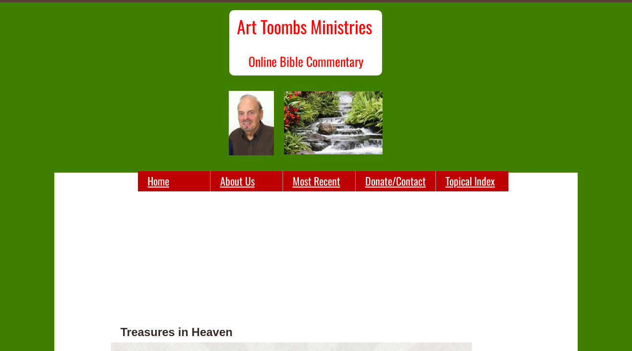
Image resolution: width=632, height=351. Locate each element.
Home (158, 180)
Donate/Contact (395, 180)
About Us (237, 180)
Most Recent (316, 180)
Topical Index (470, 180)
